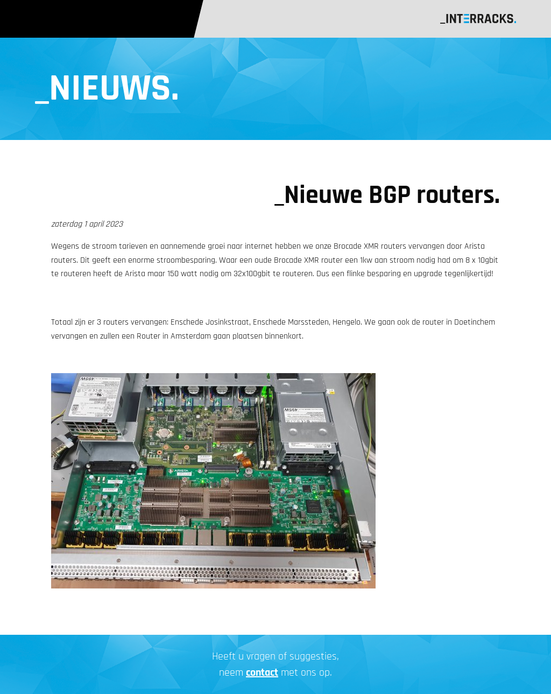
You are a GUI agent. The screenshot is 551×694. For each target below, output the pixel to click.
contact (262, 672)
